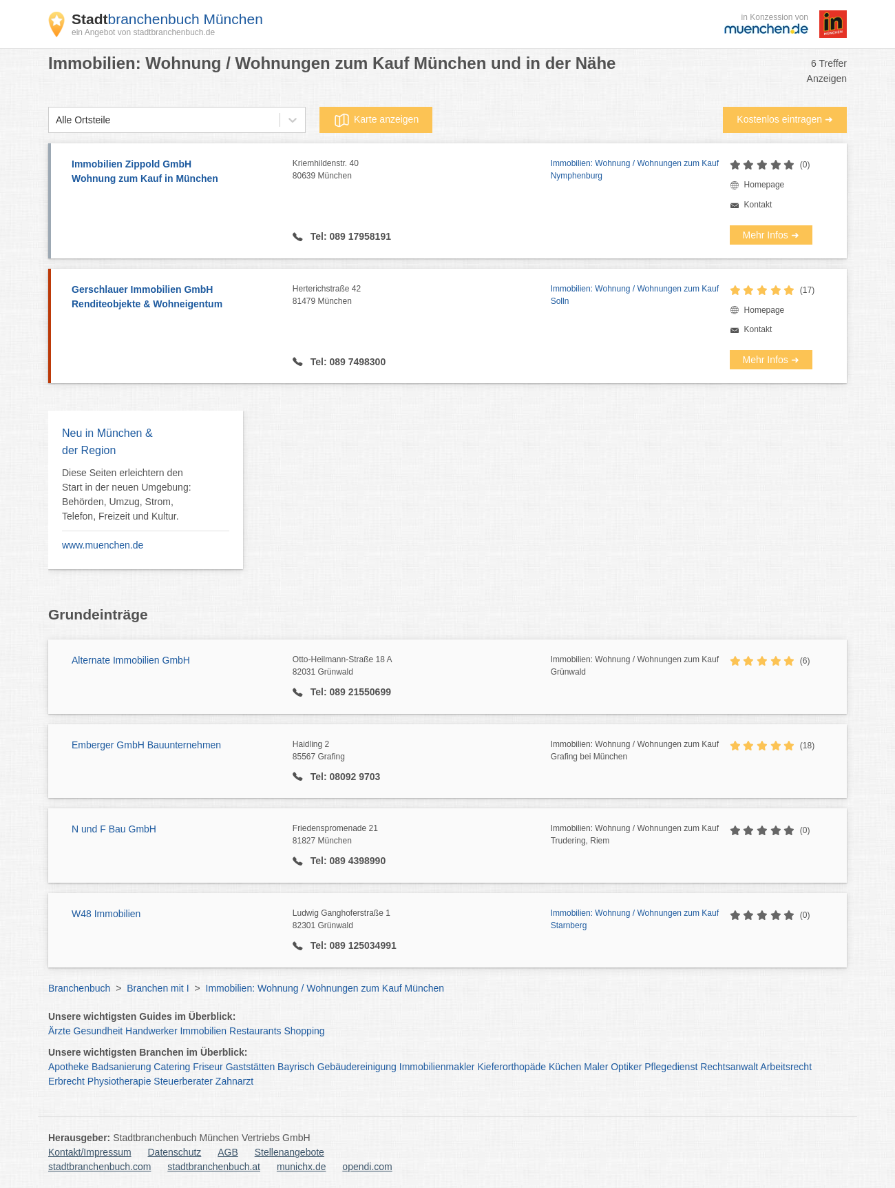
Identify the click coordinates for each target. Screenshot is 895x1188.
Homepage (764, 185)
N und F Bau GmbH (114, 828)
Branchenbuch (79, 988)
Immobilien (203, 1030)
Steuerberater (183, 1081)
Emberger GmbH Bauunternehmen (146, 744)
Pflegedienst (670, 1066)
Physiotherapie (119, 1081)
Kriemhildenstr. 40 (422, 170)
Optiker (626, 1066)
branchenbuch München (167, 19)
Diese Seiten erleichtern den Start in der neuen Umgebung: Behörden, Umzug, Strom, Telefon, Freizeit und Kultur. (126, 494)
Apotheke (68, 1066)
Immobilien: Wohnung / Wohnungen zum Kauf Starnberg (635, 919)
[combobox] (55, 120)
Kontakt (758, 204)
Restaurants (255, 1030)
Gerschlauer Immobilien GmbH (175, 297)
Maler (596, 1066)
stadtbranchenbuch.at (213, 1166)
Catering (172, 1066)
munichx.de (301, 1166)
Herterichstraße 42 (422, 295)
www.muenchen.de (102, 545)
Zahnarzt (234, 1081)
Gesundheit (98, 1030)
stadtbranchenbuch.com (99, 1166)
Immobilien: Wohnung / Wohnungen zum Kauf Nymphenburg (635, 169)
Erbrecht (66, 1081)
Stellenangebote (289, 1152)
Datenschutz (175, 1152)
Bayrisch (296, 1066)
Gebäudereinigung (357, 1066)
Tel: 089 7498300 (347, 361)
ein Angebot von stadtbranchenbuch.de (143, 32)
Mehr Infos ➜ (771, 234)
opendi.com (367, 1166)
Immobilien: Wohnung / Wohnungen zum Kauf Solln (635, 295)
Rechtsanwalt (729, 1066)
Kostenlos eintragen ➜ (785, 119)
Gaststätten (250, 1066)
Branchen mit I (158, 988)
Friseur (208, 1066)
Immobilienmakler (437, 1066)
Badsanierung (121, 1066)
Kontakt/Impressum (89, 1152)
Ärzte (59, 1030)
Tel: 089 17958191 (349, 236)
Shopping (304, 1030)
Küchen (565, 1066)
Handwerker (151, 1030)
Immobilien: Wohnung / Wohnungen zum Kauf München (325, 988)
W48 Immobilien (106, 913)
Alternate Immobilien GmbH (131, 660)
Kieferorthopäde (511, 1066)
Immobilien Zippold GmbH (175, 172)
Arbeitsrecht (786, 1066)
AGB (228, 1152)
